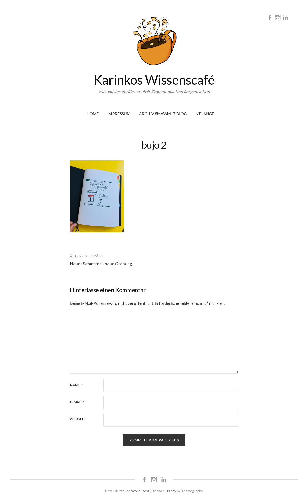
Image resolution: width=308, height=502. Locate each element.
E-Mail (77, 402)
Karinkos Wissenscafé (154, 80)
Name (76, 385)
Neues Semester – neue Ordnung (101, 263)
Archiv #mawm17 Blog (163, 113)
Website (78, 419)
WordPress (140, 491)
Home (93, 113)
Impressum (118, 113)
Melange (205, 113)
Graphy (170, 491)
